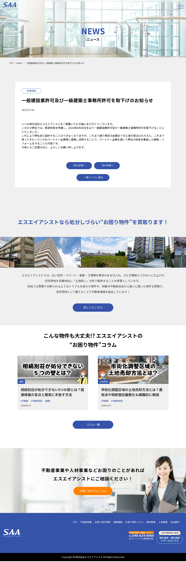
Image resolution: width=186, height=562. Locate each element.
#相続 (47, 401)
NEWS (19, 63)
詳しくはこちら (93, 308)
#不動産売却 (36, 401)
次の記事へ (108, 165)
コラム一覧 (93, 425)
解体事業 (150, 522)
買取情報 (117, 522)
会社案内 (175, 522)
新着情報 (31, 90)
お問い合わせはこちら (93, 491)
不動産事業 (86, 522)
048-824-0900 (139, 536)
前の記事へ (79, 165)
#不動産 (24, 401)
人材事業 (162, 522)
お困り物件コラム (134, 522)
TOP (11, 63)
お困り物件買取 (102, 522)
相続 (21, 381)
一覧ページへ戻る (93, 177)
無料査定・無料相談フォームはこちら (169, 540)
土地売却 (103, 381)
